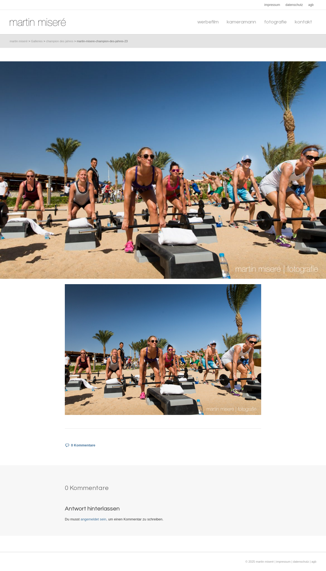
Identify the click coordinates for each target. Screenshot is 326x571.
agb (313, 561)
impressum (284, 561)
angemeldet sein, (94, 519)
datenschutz (301, 561)
